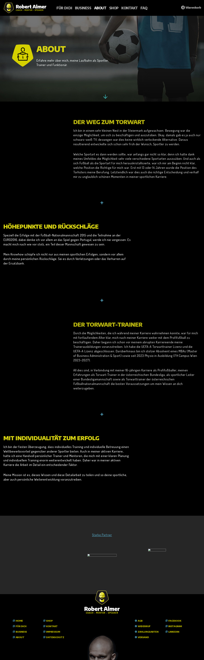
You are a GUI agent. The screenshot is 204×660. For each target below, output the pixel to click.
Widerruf (142, 626)
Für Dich (64, 8)
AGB (139, 620)
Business (83, 8)
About (100, 8)
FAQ (144, 8)
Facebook (173, 620)
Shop (114, 8)
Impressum (51, 631)
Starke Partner (102, 535)
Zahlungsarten (146, 631)
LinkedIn (172, 631)
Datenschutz (53, 637)
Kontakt (129, 8)
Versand (142, 637)
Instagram (173, 626)
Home (18, 620)
